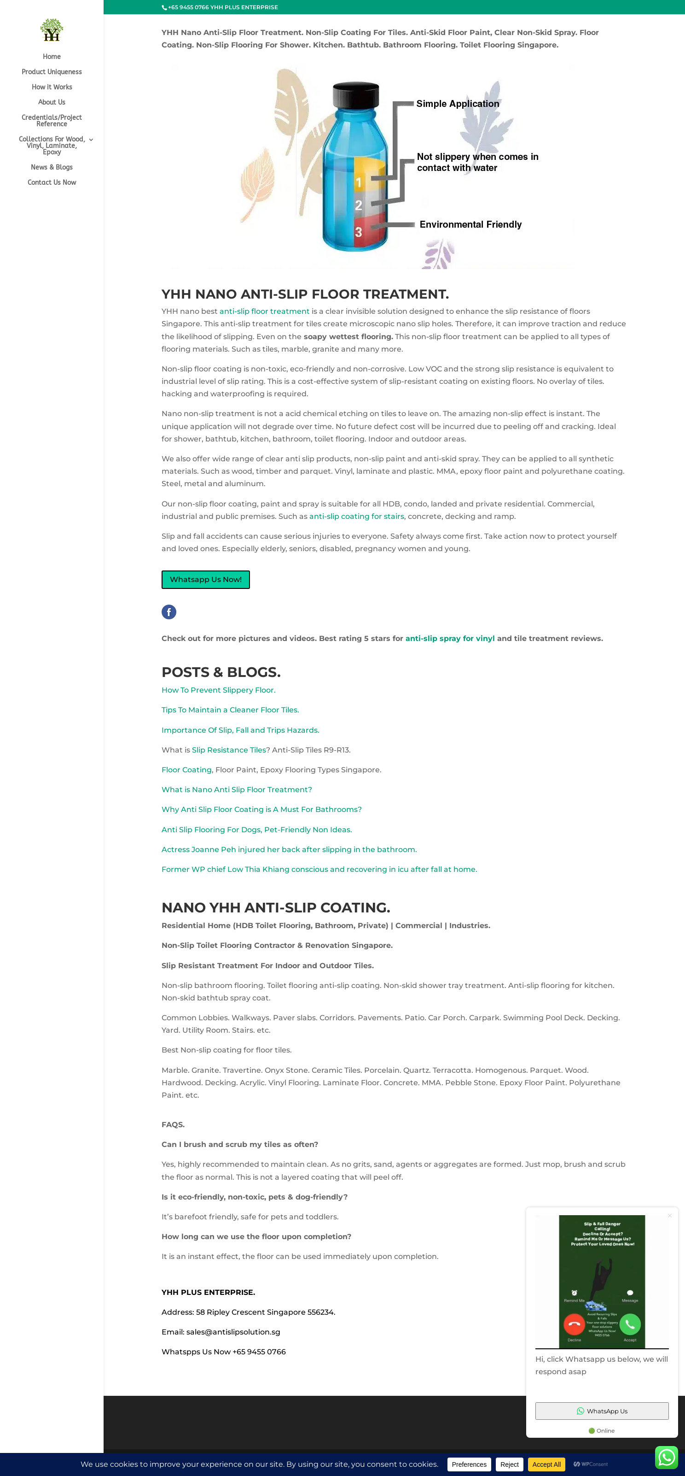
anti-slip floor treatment (265, 311)
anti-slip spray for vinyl (451, 638)
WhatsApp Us (602, 1411)
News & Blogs (52, 168)
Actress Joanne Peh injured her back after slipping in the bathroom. (289, 849)
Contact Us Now (52, 183)
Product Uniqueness (52, 72)
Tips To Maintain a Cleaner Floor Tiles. (230, 710)
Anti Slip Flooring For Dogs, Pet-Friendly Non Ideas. (257, 829)
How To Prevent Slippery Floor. (219, 690)
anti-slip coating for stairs (356, 516)
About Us (51, 103)
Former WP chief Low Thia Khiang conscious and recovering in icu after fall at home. (319, 869)
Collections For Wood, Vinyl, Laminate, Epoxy (52, 146)
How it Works (52, 87)
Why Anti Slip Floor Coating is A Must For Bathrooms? (262, 809)
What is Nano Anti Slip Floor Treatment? (237, 789)
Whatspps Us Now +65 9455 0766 (224, 1351)
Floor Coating (187, 769)
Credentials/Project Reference (52, 121)
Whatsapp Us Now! (206, 579)
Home (52, 57)
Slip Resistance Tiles (229, 750)
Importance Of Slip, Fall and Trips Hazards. (240, 730)
